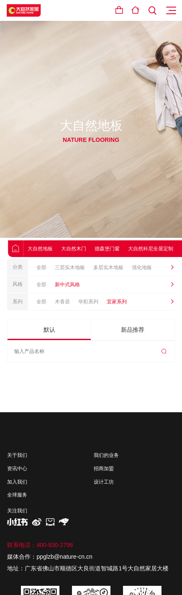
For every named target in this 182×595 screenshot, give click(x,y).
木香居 (62, 302)
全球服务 (17, 495)
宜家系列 (117, 302)
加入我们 (17, 482)
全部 (41, 267)
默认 (49, 329)
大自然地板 (46, 249)
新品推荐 (132, 329)
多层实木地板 (108, 267)
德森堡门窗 (113, 249)
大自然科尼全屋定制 (157, 249)
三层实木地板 (70, 267)
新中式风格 (67, 284)
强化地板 (142, 267)
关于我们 (17, 455)
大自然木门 (80, 249)
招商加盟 (104, 468)
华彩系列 (88, 302)
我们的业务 (106, 455)
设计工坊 (104, 482)
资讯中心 (17, 468)
